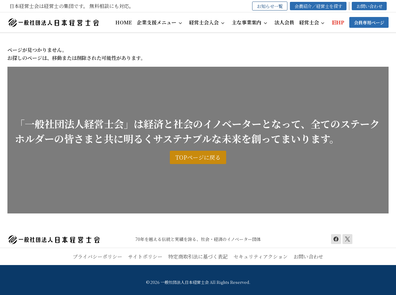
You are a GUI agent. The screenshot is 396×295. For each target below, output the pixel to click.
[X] (347, 239)
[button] (160, 22)
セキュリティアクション (261, 256)
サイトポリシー (145, 256)
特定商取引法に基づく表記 (198, 256)
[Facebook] (336, 239)
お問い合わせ (308, 256)
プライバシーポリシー (97, 256)
